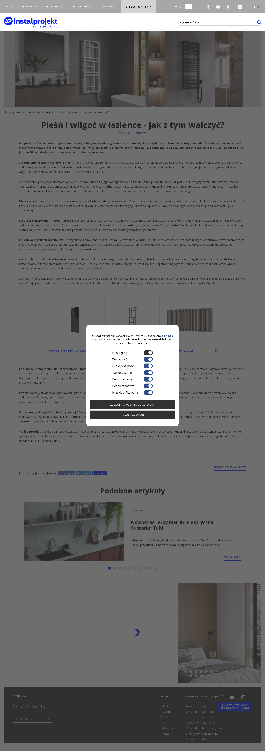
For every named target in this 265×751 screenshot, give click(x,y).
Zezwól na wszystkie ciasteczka (132, 404)
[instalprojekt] (30, 18)
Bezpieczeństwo (132, 386)
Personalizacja (132, 379)
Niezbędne (132, 352)
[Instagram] (229, 5)
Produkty (29, 4)
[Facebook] (208, 5)
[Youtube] (218, 5)
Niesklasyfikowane (132, 392)
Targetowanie (132, 372)
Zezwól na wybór (132, 414)
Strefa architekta (139, 4)
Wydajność (132, 359)
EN (259, 4)
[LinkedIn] (240, 5)
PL (254, 4)
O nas (8, 4)
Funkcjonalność (132, 366)
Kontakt (108, 4)
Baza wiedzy (54, 4)
